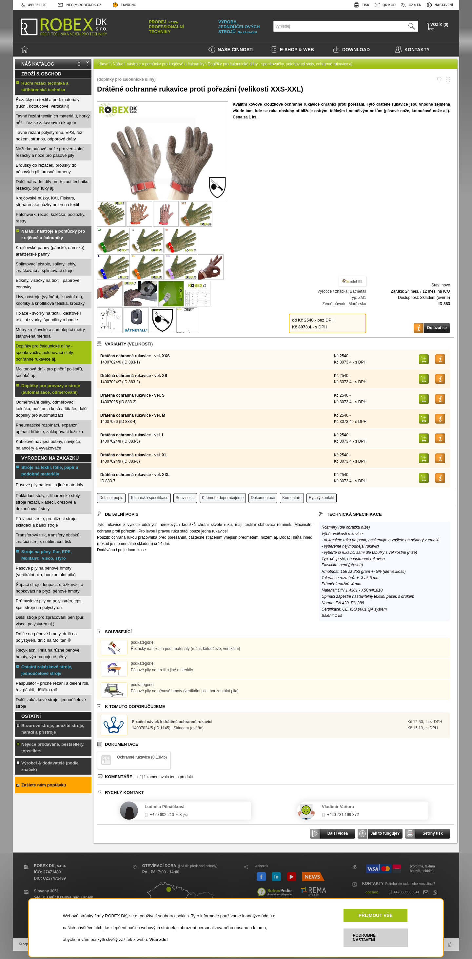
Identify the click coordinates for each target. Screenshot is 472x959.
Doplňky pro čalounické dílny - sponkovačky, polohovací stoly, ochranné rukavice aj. (45, 353)
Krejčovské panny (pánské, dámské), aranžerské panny (51, 251)
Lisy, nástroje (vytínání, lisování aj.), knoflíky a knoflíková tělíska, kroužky (50, 300)
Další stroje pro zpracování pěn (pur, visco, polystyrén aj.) (50, 620)
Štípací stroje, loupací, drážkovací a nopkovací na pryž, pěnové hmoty (49, 588)
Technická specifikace (149, 497)
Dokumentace (263, 497)
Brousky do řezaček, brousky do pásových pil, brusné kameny (46, 168)
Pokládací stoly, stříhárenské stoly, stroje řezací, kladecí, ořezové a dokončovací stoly (48, 502)
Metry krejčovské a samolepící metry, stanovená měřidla (51, 333)
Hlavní (103, 64)
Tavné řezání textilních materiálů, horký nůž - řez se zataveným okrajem (52, 119)
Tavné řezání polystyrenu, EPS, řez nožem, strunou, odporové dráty (49, 135)
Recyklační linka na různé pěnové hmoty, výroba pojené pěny (47, 653)
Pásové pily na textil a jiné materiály (49, 484)
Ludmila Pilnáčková (164, 806)
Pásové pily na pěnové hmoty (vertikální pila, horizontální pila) (46, 571)
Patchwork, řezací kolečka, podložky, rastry (50, 217)
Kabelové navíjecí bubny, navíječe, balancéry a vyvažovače (48, 444)
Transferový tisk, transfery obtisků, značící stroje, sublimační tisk (48, 538)
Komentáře (292, 497)
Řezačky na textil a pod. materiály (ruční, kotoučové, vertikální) (47, 103)
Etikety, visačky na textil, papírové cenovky (47, 283)
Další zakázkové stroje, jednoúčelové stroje (51, 703)
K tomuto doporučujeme (223, 497)
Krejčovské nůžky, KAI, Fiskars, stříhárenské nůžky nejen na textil (47, 201)
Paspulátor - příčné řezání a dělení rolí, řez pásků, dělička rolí (52, 686)
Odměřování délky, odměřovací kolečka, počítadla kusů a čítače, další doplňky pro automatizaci (52, 409)
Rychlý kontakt (321, 497)
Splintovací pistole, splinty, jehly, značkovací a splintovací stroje (46, 267)
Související (185, 497)
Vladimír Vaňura (338, 806)
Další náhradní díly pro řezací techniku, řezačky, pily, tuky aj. (52, 185)
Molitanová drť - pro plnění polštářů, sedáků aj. (49, 372)
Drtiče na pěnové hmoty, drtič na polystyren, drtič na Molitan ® (46, 637)
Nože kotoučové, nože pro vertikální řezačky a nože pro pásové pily (50, 152)
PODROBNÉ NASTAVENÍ (364, 937)
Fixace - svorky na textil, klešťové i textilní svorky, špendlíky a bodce (48, 316)
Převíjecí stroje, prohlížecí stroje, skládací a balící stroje (47, 522)
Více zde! (158, 939)
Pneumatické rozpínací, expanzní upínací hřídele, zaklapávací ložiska (49, 428)
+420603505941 (403, 892)
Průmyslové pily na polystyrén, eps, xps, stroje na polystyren (49, 604)
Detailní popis (111, 497)
